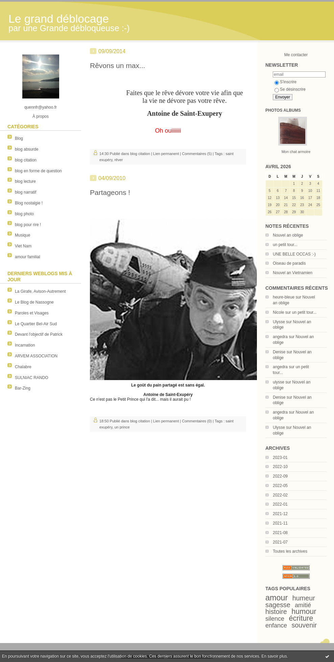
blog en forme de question (38, 171)
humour (303, 611)
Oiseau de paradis (289, 263)
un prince (121, 427)
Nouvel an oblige (288, 235)
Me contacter (296, 54)
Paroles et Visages (32, 313)
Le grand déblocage (58, 19)
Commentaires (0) (197, 421)
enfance (276, 625)
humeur (303, 598)
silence (274, 618)
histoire (276, 611)
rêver (118, 160)
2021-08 (280, 532)
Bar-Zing (22, 388)
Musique (22, 235)
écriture (301, 618)
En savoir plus (274, 656)
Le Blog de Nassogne (34, 302)
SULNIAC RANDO (31, 377)
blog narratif (25, 192)
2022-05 (280, 485)
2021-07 (280, 542)
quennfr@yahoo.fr (40, 107)
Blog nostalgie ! (29, 203)
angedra (280, 336)
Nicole (278, 312)
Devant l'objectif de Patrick (39, 334)
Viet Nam (23, 246)
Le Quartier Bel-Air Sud (36, 324)
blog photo (24, 214)
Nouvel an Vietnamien (292, 272)
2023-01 (280, 457)
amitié (303, 605)
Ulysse (279, 321)
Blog (19, 138)
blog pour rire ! (28, 224)
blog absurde (26, 149)
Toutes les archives (290, 551)
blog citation (26, 160)
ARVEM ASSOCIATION (36, 356)
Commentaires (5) (197, 154)
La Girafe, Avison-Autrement (40, 291)
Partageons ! (110, 192)
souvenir (304, 625)
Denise (279, 352)
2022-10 (280, 466)
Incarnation (25, 345)
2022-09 (280, 476)
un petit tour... (285, 244)
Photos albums (283, 110)
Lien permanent (166, 154)
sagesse (277, 605)
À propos (40, 116)
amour (276, 597)
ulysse (278, 382)
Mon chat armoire (296, 152)
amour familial (27, 257)
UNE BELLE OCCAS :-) (294, 254)
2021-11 (280, 523)
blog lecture (25, 181)
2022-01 (280, 504)
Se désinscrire (290, 89)
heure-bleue (283, 297)
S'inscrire (285, 82)
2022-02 (280, 495)
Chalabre (23, 367)
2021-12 (280, 513)
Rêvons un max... (117, 65)
